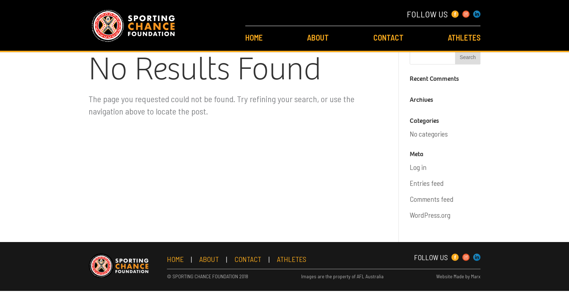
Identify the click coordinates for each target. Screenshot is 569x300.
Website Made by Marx (458, 284)
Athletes (464, 37)
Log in (418, 167)
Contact (388, 37)
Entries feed (427, 183)
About (318, 37)
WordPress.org (430, 215)
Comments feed (432, 199)
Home (254, 37)
